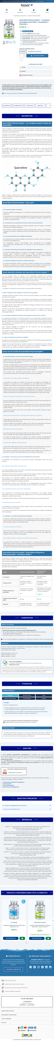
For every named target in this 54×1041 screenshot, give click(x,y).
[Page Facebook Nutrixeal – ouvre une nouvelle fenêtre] (31, 967)
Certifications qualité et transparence (13, 782)
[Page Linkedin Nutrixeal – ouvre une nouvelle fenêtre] (46, 967)
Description (7, 106)
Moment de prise (27, 695)
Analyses (40, 106)
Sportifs (44, 698)
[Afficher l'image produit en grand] (9, 29)
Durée (43, 695)
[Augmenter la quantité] (24, 55)
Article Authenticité (8, 785)
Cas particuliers (27, 698)
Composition (18, 106)
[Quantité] (21, 55)
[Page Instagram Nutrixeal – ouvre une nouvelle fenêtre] (38, 967)
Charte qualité (7, 784)
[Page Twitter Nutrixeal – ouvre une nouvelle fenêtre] (34, 967)
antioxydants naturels (27, 75)
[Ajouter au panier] (22, 938)
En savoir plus (10, 938)
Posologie (10, 695)
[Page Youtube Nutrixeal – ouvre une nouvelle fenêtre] (50, 967)
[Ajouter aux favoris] (21, 60)
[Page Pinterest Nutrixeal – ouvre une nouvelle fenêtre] (42, 967)
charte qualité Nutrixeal (36, 663)
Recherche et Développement (11, 787)
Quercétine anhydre (40, 922)
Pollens (23, 67)
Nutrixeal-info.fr (36, 959)
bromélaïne (36, 88)
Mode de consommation (10, 698)
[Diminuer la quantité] (24, 56)
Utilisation (29, 106)
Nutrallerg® (14, 922)
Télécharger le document (15, 772)
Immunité (24, 71)
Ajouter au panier (37, 55)
